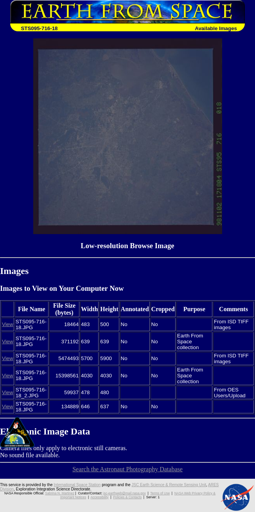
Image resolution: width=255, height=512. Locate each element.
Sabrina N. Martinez (59, 493)
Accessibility (99, 497)
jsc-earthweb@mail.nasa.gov (124, 493)
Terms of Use (160, 493)
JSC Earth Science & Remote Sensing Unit (168, 485)
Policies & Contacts (127, 497)
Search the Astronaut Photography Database (127, 469)
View (7, 324)
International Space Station (77, 485)
